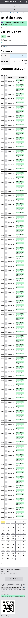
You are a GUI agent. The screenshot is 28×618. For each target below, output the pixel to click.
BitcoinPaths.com (15, 574)
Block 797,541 (20, 441)
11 (3, 527)
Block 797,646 (20, 274)
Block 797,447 (20, 490)
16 (3, 530)
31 (3, 539)
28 (13, 536)
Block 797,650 (20, 256)
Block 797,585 (20, 349)
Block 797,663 (20, 234)
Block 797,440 (20, 507)
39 (18, 541)
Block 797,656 (20, 239)
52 (8, 550)
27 (8, 536)
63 (13, 556)
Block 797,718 (20, 168)
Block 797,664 (20, 225)
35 (23, 539)
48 (13, 547)
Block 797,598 (20, 327)
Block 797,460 (20, 485)
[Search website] (14, 6)
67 (8, 558)
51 (3, 550)
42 (8, 544)
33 (13, 539)
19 (18, 530)
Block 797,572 (20, 397)
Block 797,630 (20, 278)
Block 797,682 (20, 194)
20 (23, 530)
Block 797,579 (20, 384)
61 (3, 556)
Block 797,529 (20, 446)
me (25, 587)
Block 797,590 (20, 344)
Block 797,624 (20, 305)
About (3, 569)
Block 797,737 (20, 155)
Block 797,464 (20, 481)
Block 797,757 (20, 102)
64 (18, 556)
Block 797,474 (20, 463)
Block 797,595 (20, 331)
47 (8, 547)
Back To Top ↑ (14, 579)
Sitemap (17, 569)
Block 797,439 (20, 516)
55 (23, 550)
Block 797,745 (20, 137)
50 (23, 547)
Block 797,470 (20, 468)
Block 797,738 (20, 150)
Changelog (5, 571)
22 (8, 533)
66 (3, 558)
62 (8, 556)
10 (23, 524)
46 (3, 547)
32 (8, 539)
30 (23, 536)
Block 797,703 (20, 177)
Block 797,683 (20, 190)
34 (18, 539)
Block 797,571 (20, 401)
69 (18, 558)
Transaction (16, 12)
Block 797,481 (20, 459)
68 (13, 558)
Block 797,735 (20, 159)
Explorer (3, 12)
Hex (8, 36)
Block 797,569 (20, 410)
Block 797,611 (20, 318)
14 (18, 527)
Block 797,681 (20, 199)
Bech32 (6, 27)
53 (13, 550)
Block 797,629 (20, 287)
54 (18, 550)
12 (8, 527)
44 (18, 544)
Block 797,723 (20, 164)
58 (13, 553)
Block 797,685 (20, 181)
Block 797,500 (20, 450)
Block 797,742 (20, 146)
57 (8, 553)
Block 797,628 (20, 291)
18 (13, 530)
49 (18, 547)
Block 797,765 (20, 84)
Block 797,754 (20, 120)
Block (9, 12)
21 (3, 533)
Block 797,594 (20, 335)
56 (3, 553)
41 (3, 544)
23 (13, 533)
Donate (10, 569)
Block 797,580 (20, 353)
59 (18, 553)
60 (23, 553)
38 (13, 541)
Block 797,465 (20, 472)
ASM (3, 36)
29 (18, 536)
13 (13, 527)
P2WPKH (6, 46)
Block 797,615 (20, 313)
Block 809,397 (20, 80)
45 (23, 544)
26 (3, 536)
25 (23, 533)
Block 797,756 (20, 106)
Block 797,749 (20, 133)
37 (8, 541)
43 (13, 544)
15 (23, 527)
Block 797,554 (20, 437)
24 (18, 533)
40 (23, 541)
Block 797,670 (20, 212)
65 (23, 556)
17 (8, 530)
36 (3, 541)
